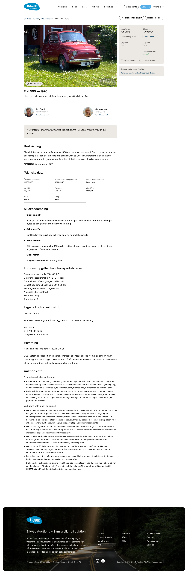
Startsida (27, 19)
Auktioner (62, 7)
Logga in (146, 7)
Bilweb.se (108, 7)
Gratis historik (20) (38, 164)
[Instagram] (97, 561)
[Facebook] (103, 561)
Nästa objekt (154, 17)
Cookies (150, 545)
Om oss (100, 533)
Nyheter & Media (104, 537)
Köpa (74, 7)
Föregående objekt (131, 17)
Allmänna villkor (154, 533)
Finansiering (152, 541)
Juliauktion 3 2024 (47, 19)
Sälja (84, 7)
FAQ (99, 545)
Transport (151, 537)
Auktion (36, 19)
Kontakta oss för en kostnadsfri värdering (138, 73)
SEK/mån (148, 37)
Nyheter (95, 7)
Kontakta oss (103, 541)
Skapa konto (131, 7)
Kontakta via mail (42, 115)
